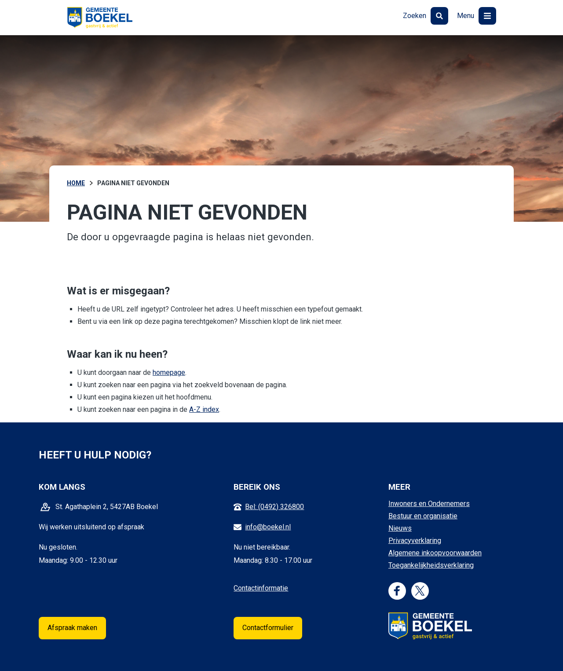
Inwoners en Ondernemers (429, 503)
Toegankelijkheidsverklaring (431, 565)
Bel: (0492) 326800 (274, 506)
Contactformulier (267, 627)
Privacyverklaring (414, 540)
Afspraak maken (72, 627)
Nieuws (400, 528)
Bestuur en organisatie (422, 516)
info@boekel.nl (268, 527)
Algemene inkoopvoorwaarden (435, 553)
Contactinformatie (261, 588)
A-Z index (204, 409)
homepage (169, 372)
